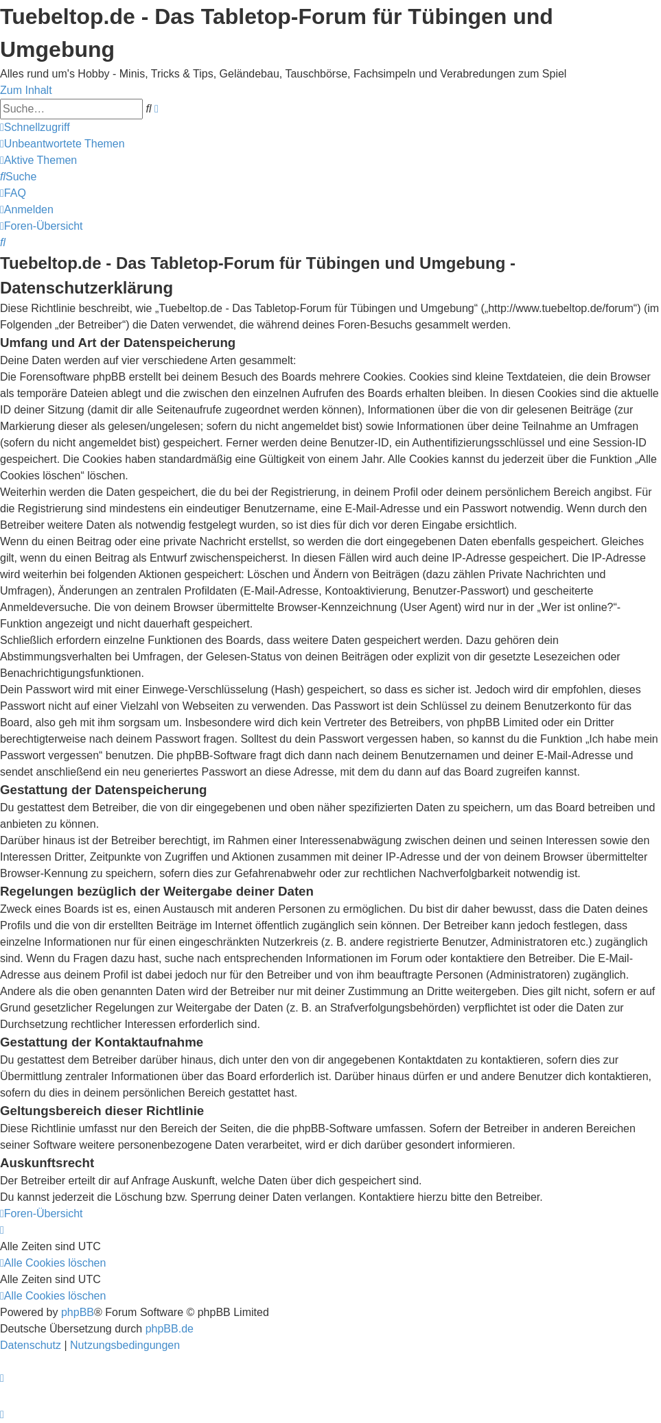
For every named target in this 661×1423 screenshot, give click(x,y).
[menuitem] (62, 144)
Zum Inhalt (26, 90)
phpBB (77, 1312)
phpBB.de (170, 1329)
